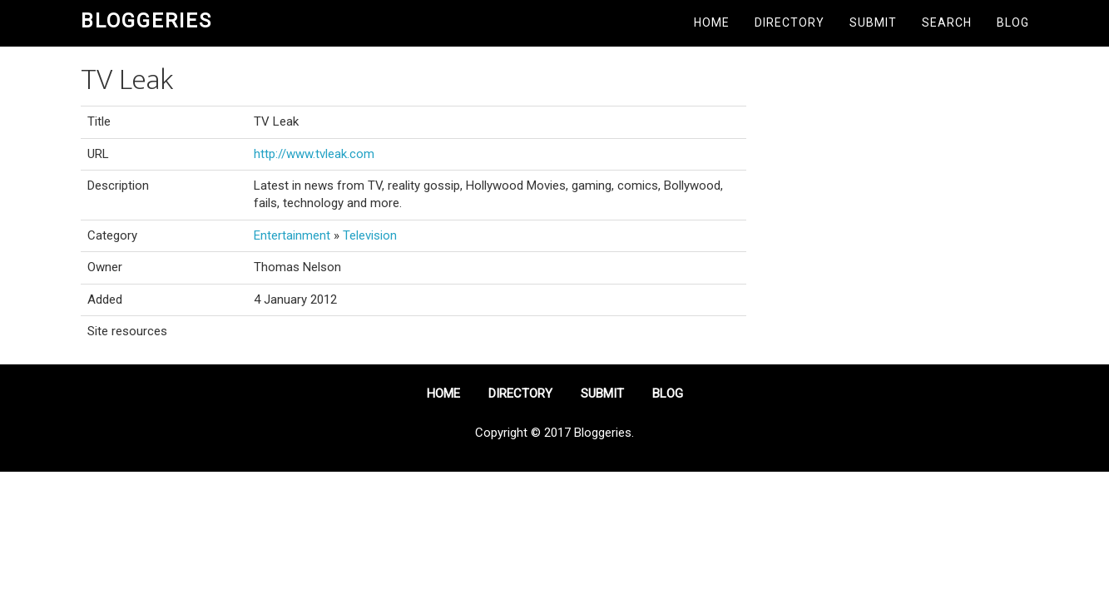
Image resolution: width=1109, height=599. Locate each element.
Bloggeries (146, 20)
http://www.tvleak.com (314, 153)
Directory (789, 22)
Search (947, 22)
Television (370, 235)
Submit (873, 22)
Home (712, 22)
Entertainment (292, 235)
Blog (1013, 22)
